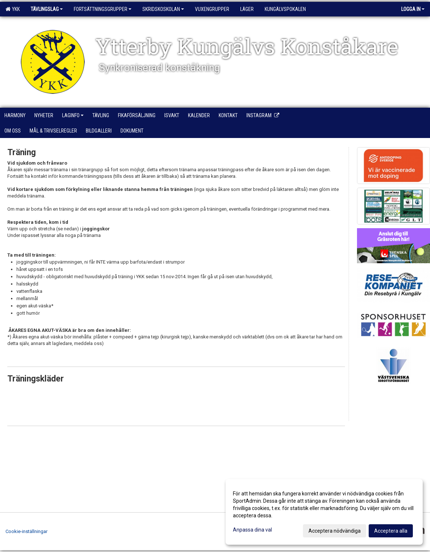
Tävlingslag (47, 9)
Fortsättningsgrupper (102, 9)
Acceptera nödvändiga (334, 531)
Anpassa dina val (252, 530)
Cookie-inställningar (26, 531)
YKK (12, 9)
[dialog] (324, 512)
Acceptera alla (390, 531)
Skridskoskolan (163, 9)
